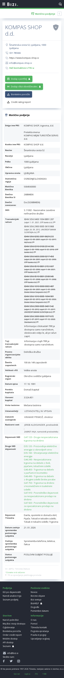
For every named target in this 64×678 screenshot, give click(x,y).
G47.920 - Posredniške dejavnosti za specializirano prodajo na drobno (41, 506)
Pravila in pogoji (38, 634)
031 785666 (15, 52)
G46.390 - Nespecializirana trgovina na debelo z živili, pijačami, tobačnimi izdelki (37, 463)
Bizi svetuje (36, 599)
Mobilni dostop (10, 638)
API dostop (8, 642)
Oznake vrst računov (15, 572)
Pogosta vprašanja (40, 631)
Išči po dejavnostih (12, 592)
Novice (34, 592)
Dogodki (35, 607)
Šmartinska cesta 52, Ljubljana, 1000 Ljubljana (27, 46)
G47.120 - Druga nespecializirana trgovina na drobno (41, 439)
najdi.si (27, 674)
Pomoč (34, 623)
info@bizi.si (12, 653)
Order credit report (12, 634)
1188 (44, 674)
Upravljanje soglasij (40, 638)
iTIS (36, 674)
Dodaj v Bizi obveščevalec (24, 86)
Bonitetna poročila (12, 631)
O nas (33, 619)
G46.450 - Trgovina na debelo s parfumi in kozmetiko (39, 471)
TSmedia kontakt (39, 627)
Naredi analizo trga (12, 595)
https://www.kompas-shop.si (24, 57)
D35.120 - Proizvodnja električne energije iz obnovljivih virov (40, 448)
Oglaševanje (9, 627)
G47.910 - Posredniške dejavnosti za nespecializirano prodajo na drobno (41, 496)
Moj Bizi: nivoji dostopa (14, 623)
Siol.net (17, 674)
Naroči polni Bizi (11, 619)
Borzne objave (38, 595)
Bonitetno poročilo (20, 94)
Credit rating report (21, 102)
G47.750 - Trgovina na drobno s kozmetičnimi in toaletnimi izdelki (39, 486)
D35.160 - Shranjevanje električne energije (41, 454)
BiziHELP (35, 603)
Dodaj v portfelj (19, 78)
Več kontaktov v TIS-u (21, 67)
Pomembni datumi (40, 610)
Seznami (7, 646)
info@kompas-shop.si (20, 62)
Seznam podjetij (10, 599)
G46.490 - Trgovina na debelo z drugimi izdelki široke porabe (39, 478)
